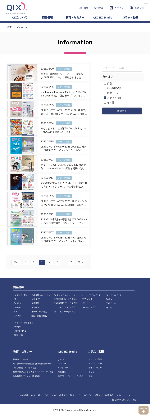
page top (143, 408)
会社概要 (83, 8)
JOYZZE (17, 316)
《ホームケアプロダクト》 (91, 295)
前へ (16, 262)
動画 (90, 376)
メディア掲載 (114, 97)
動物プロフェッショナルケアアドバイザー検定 (33, 372)
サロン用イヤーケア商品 (65, 312)
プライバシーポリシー (126, 395)
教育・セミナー (75, 17)
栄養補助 (35, 303)
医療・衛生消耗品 (39, 316)
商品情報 (47, 17)
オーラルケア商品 (39, 312)
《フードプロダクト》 (114, 295)
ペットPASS (63, 368)
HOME (9, 27)
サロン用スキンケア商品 (65, 307)
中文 (33, 395)
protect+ (62, 363)
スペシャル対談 (95, 359)
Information (21, 27)
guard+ (61, 359)
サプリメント (37, 299)
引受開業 (62, 372)
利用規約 (109, 395)
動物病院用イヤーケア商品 (65, 303)
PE (15, 299)
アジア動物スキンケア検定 (24, 368)
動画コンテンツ (95, 368)
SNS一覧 (87, 395)
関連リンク (75, 395)
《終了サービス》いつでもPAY (70, 376)
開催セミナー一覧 (21, 359)
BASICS (17, 303)
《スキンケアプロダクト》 (64, 295)
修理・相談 (19, 335)
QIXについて (19, 17)
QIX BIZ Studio (102, 17)
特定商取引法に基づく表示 (124, 399)
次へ (80, 262)
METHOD (18, 307)
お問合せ (98, 395)
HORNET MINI (20, 331)
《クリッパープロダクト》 (23, 323)
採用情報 (99, 8)
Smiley (109, 299)
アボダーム (111, 303)
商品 (109, 83)
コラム (91, 372)
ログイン (119, 8)
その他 (110, 102)
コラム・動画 (130, 17)
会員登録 (139, 8)
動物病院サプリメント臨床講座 (26, 376)
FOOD (16, 312)
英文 (40, 395)
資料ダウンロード (96, 363)
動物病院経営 (114, 88)
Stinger (17, 327)
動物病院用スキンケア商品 (65, 299)
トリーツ (35, 307)
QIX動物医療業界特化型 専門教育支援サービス (33, 363)
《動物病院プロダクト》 (40, 295)
